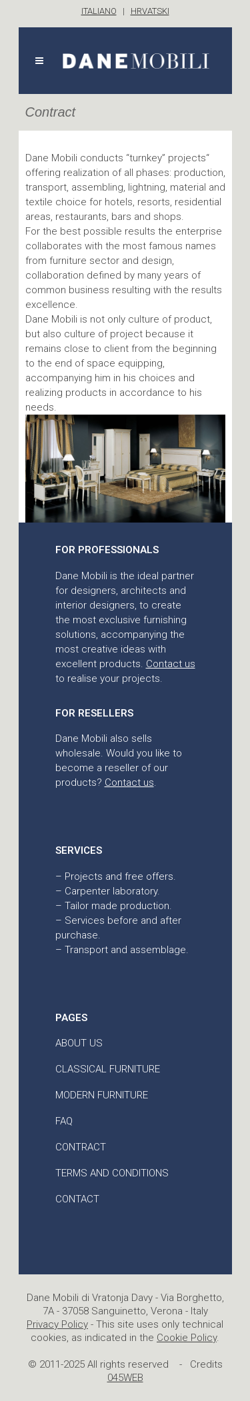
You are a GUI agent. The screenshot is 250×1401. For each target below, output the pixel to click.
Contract (80, 1147)
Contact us (170, 664)
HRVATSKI (150, 11)
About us (79, 1043)
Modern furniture (101, 1095)
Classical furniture (107, 1069)
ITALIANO (99, 11)
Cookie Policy (187, 1338)
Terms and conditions (112, 1173)
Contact (77, 1199)
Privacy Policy (57, 1324)
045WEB (125, 1378)
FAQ (64, 1121)
